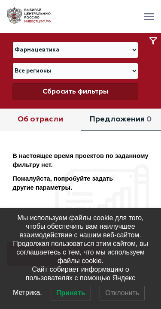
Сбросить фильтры (75, 91)
